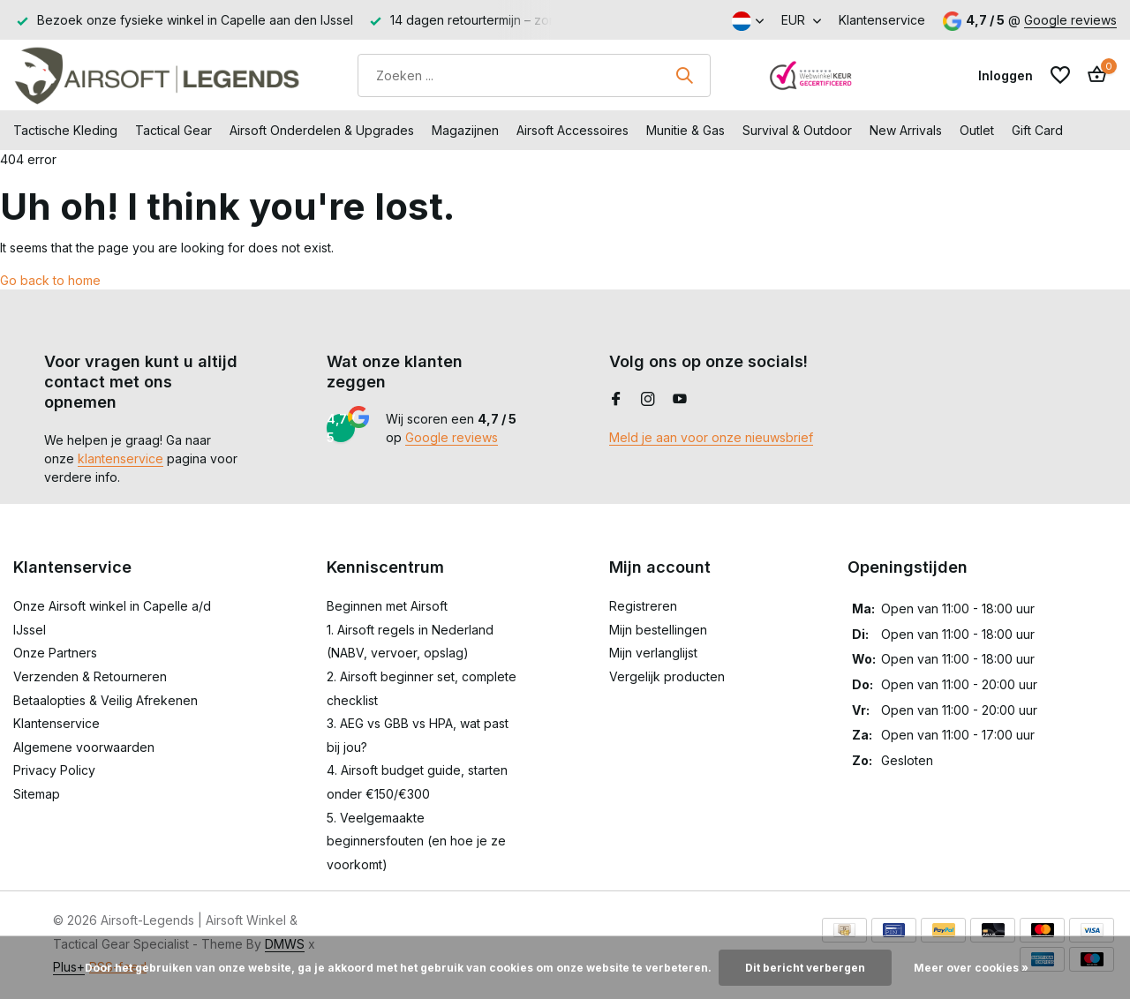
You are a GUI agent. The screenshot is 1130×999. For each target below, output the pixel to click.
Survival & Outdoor (797, 130)
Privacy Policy (54, 769)
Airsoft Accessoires (572, 130)
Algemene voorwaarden (83, 747)
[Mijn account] (1005, 75)
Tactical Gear (173, 130)
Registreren (643, 605)
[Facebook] (616, 399)
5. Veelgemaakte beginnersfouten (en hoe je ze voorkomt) (416, 841)
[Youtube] (680, 399)
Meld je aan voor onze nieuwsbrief (711, 437)
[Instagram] (648, 399)
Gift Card (1037, 130)
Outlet (977, 130)
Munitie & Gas (685, 130)
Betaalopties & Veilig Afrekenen (105, 700)
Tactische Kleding (65, 130)
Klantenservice (882, 19)
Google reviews (1070, 19)
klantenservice (120, 458)
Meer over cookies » (971, 967)
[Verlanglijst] (1060, 75)
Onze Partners (55, 652)
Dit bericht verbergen (805, 967)
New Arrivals (906, 130)
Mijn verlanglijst (653, 652)
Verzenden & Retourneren (90, 676)
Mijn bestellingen (658, 629)
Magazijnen (465, 130)
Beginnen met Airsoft (387, 605)
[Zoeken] (534, 75)
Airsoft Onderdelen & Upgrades (322, 130)
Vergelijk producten (667, 676)
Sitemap (36, 793)
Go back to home (50, 280)
